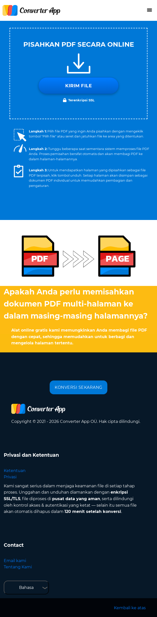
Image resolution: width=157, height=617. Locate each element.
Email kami (15, 560)
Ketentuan (15, 470)
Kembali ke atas (130, 607)
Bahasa (26, 587)
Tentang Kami (18, 567)
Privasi (10, 477)
